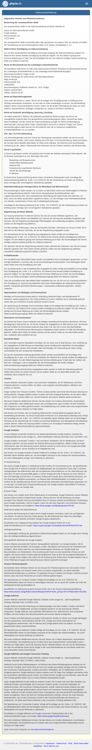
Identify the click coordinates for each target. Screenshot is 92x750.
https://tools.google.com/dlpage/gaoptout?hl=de (54, 506)
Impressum (50, 743)
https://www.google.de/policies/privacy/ (53, 716)
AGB (70, 743)
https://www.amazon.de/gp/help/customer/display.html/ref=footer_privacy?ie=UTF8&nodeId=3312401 (45, 592)
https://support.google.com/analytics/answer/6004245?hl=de (57, 525)
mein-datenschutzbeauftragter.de (42, 729)
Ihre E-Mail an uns (51, 746)
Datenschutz (61, 743)
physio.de (10, 4)
